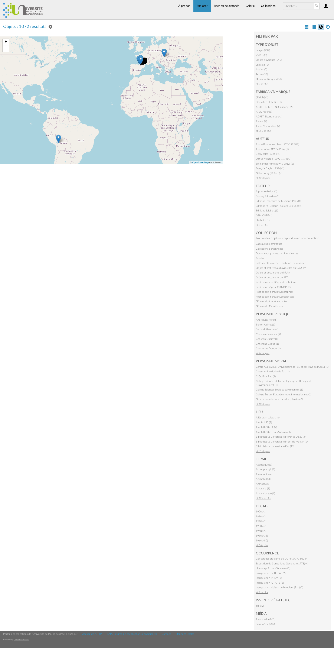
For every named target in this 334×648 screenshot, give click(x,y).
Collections (268, 5)
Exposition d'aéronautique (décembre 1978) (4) (282, 563)
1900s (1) (261, 511)
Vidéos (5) (261, 55)
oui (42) (260, 606)
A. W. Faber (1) (264, 111)
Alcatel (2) (261, 121)
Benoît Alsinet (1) (265, 324)
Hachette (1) (262, 220)
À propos (184, 5)
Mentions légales (185, 634)
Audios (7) (261, 69)
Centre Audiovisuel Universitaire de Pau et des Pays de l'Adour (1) (292, 367)
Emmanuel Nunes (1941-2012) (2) (275, 163)
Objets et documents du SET (272, 277)
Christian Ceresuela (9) (268, 334)
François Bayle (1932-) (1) (270, 168)
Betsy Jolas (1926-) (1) (268, 154)
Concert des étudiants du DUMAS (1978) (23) (281, 558)
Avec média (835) (265, 619)
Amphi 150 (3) (264, 422)
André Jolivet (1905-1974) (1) (272, 149)
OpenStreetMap (200, 162)
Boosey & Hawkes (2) (267, 196)
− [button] (5, 48)
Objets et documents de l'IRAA (273, 272)
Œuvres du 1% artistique (269, 306)
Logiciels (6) (262, 65)
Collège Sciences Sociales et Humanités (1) (279, 389)
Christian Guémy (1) (267, 339)
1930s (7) (261, 526)
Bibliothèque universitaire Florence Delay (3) (280, 436)
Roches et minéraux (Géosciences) (275, 296)
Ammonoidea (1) (265, 474)
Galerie (250, 5)
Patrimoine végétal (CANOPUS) (273, 287)
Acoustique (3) (264, 464)
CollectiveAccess (21, 640)
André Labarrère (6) (266, 319)
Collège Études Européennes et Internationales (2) (283, 394)
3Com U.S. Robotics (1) (269, 102)
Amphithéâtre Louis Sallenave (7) (274, 432)
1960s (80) (262, 540)
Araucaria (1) (263, 488)
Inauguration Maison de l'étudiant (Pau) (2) (279, 587)
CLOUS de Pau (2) (266, 376)
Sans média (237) (265, 624)
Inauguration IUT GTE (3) (270, 582)
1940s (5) (261, 531)
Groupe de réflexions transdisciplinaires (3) (279, 399)
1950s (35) (262, 535)
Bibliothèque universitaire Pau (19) (275, 446)
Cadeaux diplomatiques (269, 244)
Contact (166, 634)
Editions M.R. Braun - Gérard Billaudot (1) (279, 206)
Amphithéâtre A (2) (266, 427)
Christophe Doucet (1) (268, 348)
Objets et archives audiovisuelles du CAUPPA (281, 268)
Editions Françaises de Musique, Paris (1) (278, 201)
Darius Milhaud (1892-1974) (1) (273, 159)
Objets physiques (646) (269, 60)
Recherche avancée (226, 5)
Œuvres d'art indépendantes (271, 301)
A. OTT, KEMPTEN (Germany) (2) (274, 107)
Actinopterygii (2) (265, 469)
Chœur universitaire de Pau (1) (272, 371)
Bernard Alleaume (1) (267, 329)
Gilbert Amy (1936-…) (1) (269, 173)
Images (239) (263, 50)
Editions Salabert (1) (267, 210)
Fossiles (260, 258)
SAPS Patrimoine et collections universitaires (132, 634)
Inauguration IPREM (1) (269, 578)
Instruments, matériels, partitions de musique (281, 263)
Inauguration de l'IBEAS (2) (270, 573)
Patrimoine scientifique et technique (276, 282)
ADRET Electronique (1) (269, 116)
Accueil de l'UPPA (92, 634)
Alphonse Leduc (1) (266, 191)
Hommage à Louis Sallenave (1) (273, 568)
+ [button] (5, 42)
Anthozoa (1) (263, 484)
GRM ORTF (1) (264, 215)
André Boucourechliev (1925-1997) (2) (277, 144)
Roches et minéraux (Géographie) (274, 292)
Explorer (202, 5)
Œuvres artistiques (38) (269, 79)
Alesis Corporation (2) (268, 126)
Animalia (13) (263, 479)
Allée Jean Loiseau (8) (267, 417)
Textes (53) (262, 74)
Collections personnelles (269, 248)
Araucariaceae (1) (265, 493)
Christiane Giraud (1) (267, 344)
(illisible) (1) (262, 97)
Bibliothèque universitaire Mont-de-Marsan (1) (282, 441)
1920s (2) (261, 521)
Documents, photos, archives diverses (277, 253)
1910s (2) (261, 516)
